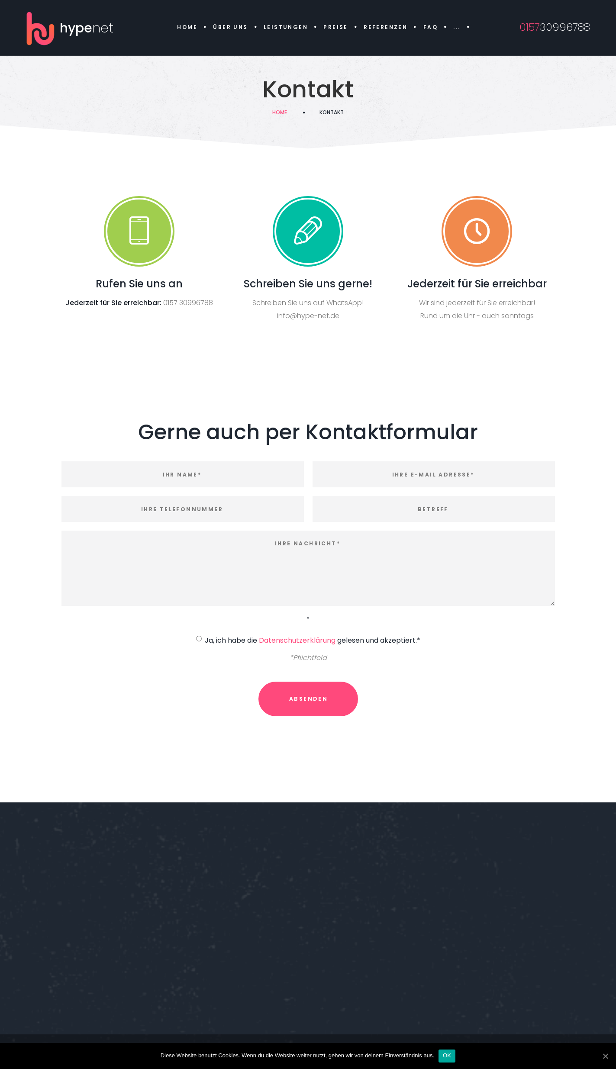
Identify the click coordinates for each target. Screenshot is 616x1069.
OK (447, 1055)
